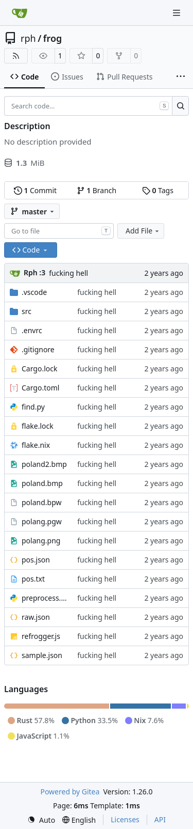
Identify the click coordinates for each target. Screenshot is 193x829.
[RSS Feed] (16, 56)
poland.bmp (42, 483)
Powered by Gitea (69, 791)
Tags (157, 190)
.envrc (32, 330)
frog (52, 38)
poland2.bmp (44, 464)
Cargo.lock (39, 368)
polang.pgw (42, 521)
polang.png (41, 540)
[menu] (41, 820)
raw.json (36, 617)
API (160, 819)
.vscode (34, 292)
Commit (35, 190)
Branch (97, 190)
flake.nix (36, 445)
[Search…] (180, 106)
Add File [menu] (143, 231)
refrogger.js (41, 636)
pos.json (36, 560)
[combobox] (59, 231)
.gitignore (38, 349)
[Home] (19, 13)
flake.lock (38, 426)
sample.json (42, 655)
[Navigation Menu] (177, 12)
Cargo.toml (40, 388)
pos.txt (33, 579)
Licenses (125, 819)
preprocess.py (44, 598)
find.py (33, 407)
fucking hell (68, 273)
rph (28, 38)
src (26, 311)
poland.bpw (42, 502)
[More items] (180, 77)
